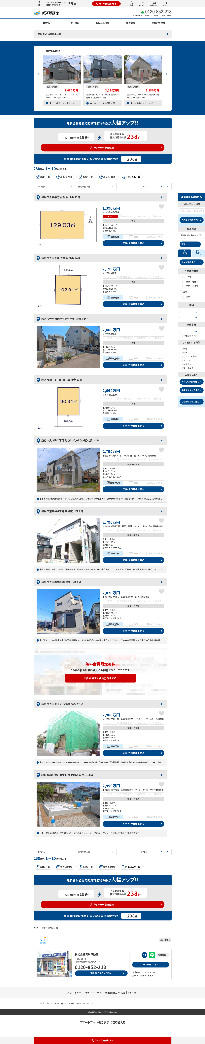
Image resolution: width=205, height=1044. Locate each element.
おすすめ (185, 360)
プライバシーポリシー (93, 992)
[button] (166, 73)
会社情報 (130, 22)
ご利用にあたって (74, 992)
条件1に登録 (64, 177)
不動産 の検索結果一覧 (49, 34)
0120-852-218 (90, 967)
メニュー (166, 4)
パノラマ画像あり (189, 356)
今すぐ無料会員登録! (102, 147)
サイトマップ (133, 992)
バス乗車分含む (188, 336)
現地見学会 (187, 368)
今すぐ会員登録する (106, 3)
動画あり (185, 352)
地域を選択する (188, 262)
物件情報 (74, 22)
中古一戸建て (190, 285)
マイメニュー (143, 3)
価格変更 (185, 364)
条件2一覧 (86, 177)
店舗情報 (162, 954)
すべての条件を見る (190, 381)
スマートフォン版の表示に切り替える (102, 1022)
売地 (186, 296)
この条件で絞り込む (190, 220)
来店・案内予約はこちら (100, 973)
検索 (131, 3)
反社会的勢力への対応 (115, 992)
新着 (184, 348)
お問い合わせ (154, 4)
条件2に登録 (107, 177)
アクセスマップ (150, 964)
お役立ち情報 (102, 22)
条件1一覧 (43, 177)
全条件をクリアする (190, 390)
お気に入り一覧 (131, 177)
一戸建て (185, 276)
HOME (39, 3)
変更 (183, 244)
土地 (184, 291)
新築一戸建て (190, 282)
